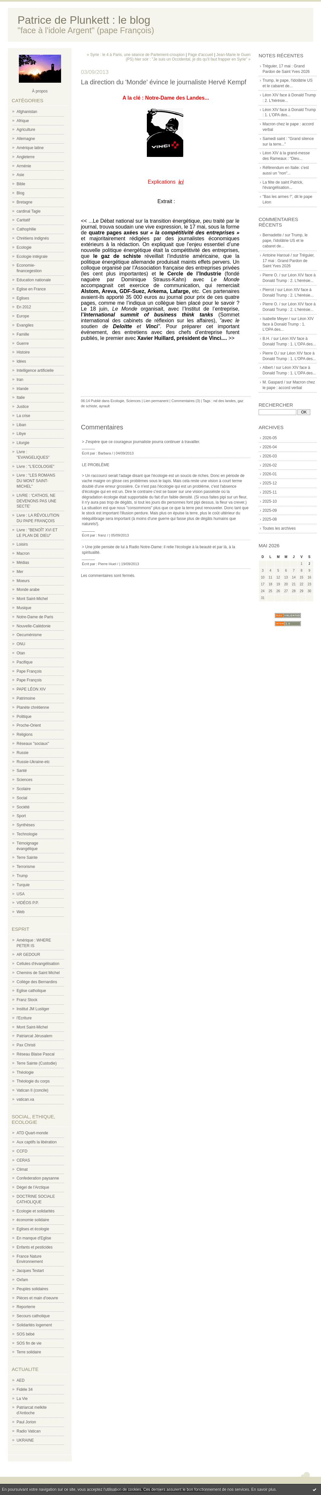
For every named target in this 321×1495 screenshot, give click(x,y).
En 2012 (24, 307)
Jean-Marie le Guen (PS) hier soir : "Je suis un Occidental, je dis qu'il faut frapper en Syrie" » (188, 57)
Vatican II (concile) (32, 1090)
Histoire (23, 352)
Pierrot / (269, 289)
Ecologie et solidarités (36, 1211)
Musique (24, 608)
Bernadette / (273, 235)
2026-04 (270, 447)
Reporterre (26, 1307)
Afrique (23, 121)
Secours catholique (33, 1316)
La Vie (22, 1398)
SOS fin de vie (29, 1343)
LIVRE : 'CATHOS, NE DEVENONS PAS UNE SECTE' (36, 501)
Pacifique (24, 662)
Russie (23, 752)
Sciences (24, 779)
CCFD (22, 1151)
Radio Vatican (29, 1431)
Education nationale (34, 280)
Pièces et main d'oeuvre (37, 1298)
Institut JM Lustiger (33, 1009)
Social (22, 798)
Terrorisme (26, 866)
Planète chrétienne (33, 707)
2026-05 (270, 438)
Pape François (29, 671)
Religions (24, 734)
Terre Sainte (27, 857)
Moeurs (23, 581)
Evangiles (25, 325)
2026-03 (270, 456)
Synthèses (26, 825)
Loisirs (22, 544)
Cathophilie (26, 229)
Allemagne (26, 138)
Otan (21, 653)
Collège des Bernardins (37, 982)
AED (21, 1380)
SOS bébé (25, 1334)
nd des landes (224, 401)
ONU (21, 644)
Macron (23, 553)
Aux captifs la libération (37, 1142)
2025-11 (270, 492)
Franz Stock (27, 1000)
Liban (21, 425)
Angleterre (25, 157)
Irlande (23, 388)
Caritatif (23, 220)
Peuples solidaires (32, 1289)
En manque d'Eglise (34, 1238)
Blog (20, 193)
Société (23, 807)
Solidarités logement (34, 1325)
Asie (20, 175)
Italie (21, 397)
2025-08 (270, 519)
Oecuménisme (29, 635)
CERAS (23, 1160)
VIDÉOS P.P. (28, 903)
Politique (24, 716)
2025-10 (270, 501)
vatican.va (25, 1099)
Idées (21, 361)
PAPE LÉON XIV (31, 689)
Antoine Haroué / (277, 255)
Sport (21, 816)
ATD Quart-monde (32, 1133)
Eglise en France (31, 289)
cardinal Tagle (29, 211)
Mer (20, 571)
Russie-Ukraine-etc (33, 762)
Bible (21, 184)
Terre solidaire (29, 1352)
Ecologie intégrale (32, 256)
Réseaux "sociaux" (33, 743)
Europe (23, 316)
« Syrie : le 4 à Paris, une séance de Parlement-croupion (136, 54)
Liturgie (23, 442)
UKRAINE (25, 1440)
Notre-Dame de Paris (35, 617)
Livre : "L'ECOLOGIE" (35, 466)
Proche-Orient (29, 725)
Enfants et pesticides (35, 1247)
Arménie (24, 166)
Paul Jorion (26, 1422)
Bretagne (24, 202)
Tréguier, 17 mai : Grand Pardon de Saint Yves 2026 (289, 261)
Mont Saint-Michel (32, 598)
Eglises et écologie (33, 1229)
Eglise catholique (31, 990)
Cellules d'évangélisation (38, 963)
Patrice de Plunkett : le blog (84, 20)
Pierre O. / (271, 275)
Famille (23, 334)
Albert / (269, 367)
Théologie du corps (33, 1081)
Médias (23, 562)
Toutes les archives (279, 528)
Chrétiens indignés (33, 238)
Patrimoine (26, 698)
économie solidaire (33, 1220)
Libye (21, 433)
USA (21, 894)
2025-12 (270, 483)
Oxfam (22, 1280)
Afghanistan (27, 111)
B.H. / (267, 338)
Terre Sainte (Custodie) (37, 1063)
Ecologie (24, 247)
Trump (22, 875)
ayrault (104, 406)
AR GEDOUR (28, 954)
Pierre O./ (271, 353)
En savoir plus (263, 1489)
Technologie (27, 834)
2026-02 (270, 465)
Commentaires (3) (186, 401)
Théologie (25, 1072)
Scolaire (24, 789)
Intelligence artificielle (35, 370)
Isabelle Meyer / (276, 318)
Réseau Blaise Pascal (36, 1054)
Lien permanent (156, 401)
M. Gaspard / (274, 382)
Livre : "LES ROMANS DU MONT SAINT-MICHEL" (36, 481)
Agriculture (26, 129)
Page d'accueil (200, 54)
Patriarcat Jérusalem (34, 1036)
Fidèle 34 (24, 1389)
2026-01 (270, 474)
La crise (23, 415)
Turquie (23, 885)
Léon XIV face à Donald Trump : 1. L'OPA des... (288, 324)
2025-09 (270, 510)
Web (20, 912)
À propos (39, 91)
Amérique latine (30, 148)
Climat (22, 1169)
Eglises (23, 298)
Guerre (23, 343)
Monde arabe (28, 589)
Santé (22, 770)
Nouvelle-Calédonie (34, 626)
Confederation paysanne (38, 1178)
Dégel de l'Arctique (33, 1187)
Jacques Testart (30, 1270)
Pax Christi (26, 1045)
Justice (23, 406)
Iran (20, 379)
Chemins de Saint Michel (38, 973)
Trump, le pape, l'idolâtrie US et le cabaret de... (285, 240)
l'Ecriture (24, 1018)
